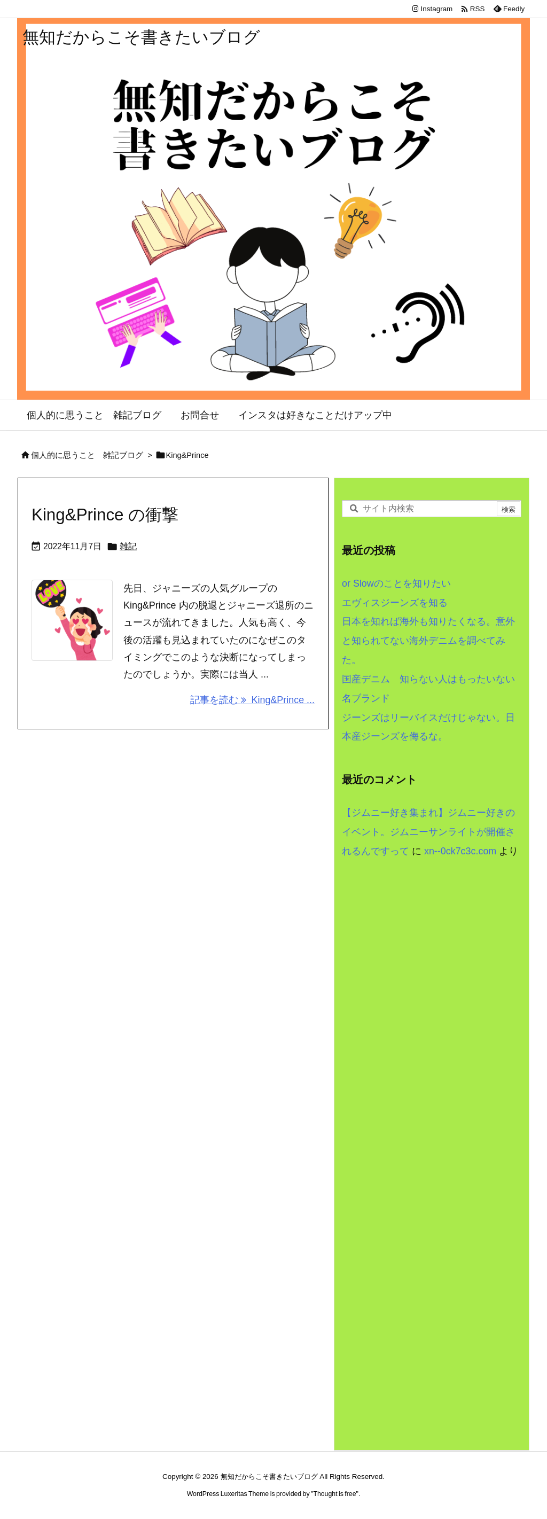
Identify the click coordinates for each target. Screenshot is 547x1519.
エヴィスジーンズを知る (395, 602)
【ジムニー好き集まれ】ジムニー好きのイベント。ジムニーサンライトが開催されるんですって (428, 831)
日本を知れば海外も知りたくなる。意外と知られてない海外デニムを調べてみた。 (428, 640)
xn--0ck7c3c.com (460, 851)
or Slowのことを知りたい (396, 583)
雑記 (128, 546)
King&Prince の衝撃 (105, 514)
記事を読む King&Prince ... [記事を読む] (252, 700)
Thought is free (334, 1494)
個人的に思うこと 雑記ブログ (87, 455)
